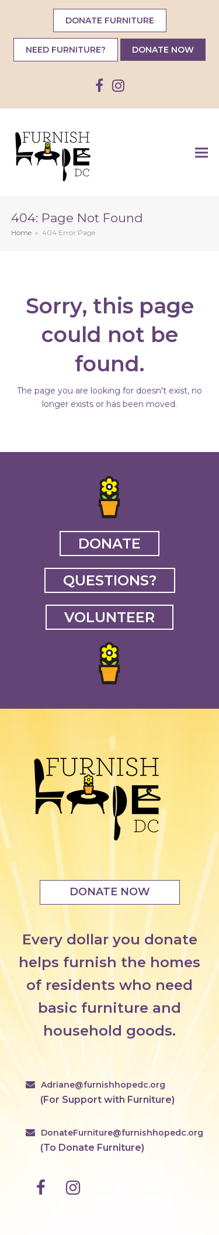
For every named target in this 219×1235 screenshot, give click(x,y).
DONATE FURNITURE (109, 20)
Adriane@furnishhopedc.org (103, 1084)
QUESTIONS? (110, 580)
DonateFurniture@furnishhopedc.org (122, 1132)
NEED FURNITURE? (66, 49)
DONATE (109, 543)
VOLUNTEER (109, 617)
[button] (201, 152)
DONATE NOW (163, 49)
